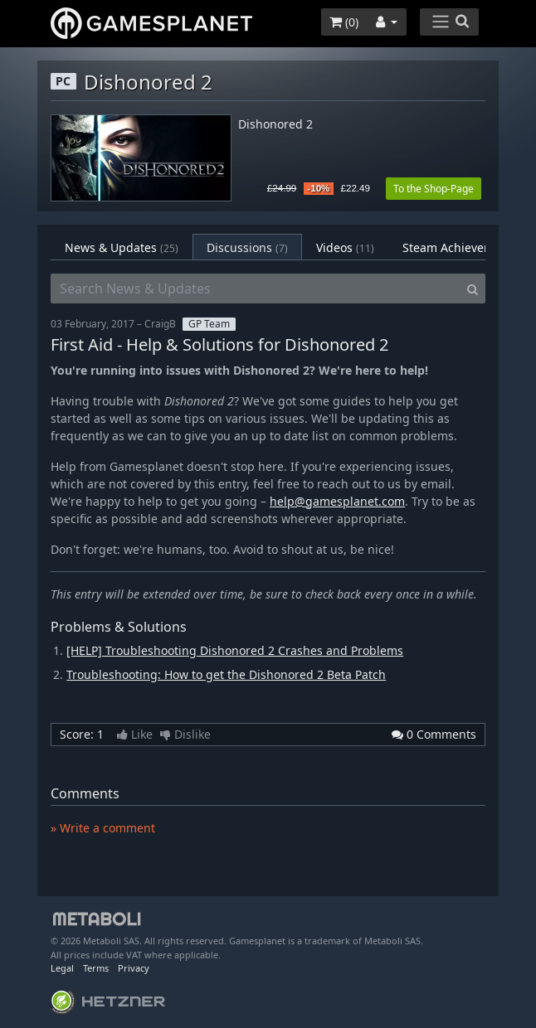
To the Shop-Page (433, 189)
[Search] (472, 288)
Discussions (247, 247)
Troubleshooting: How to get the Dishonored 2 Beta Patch (226, 674)
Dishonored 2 (275, 125)
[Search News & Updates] (255, 288)
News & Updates (121, 247)
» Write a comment (103, 828)
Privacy (133, 968)
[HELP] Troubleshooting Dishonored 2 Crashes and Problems (234, 650)
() (343, 22)
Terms (96, 968)
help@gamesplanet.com (337, 501)
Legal (62, 968)
